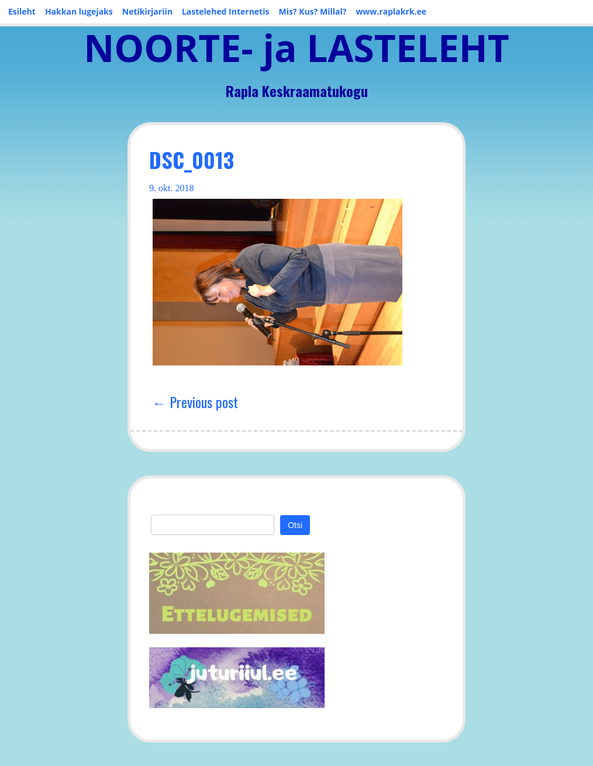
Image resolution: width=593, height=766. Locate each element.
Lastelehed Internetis (226, 11)
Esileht (22, 11)
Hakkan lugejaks (79, 11)
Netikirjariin (147, 11)
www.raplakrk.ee (391, 11)
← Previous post (195, 401)
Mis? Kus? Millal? (312, 11)
